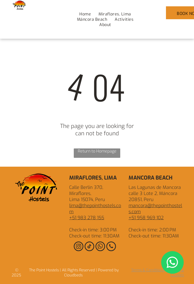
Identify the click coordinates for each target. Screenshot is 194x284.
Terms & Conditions (147, 270)
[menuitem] (85, 14)
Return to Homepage (97, 151)
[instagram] (78, 247)
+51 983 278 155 (86, 218)
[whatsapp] (100, 247)
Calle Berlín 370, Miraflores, (86, 190)
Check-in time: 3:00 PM (93, 230)
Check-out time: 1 (87, 236)
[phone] (111, 247)
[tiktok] (89, 247)
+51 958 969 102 (146, 218)
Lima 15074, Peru (87, 199)
